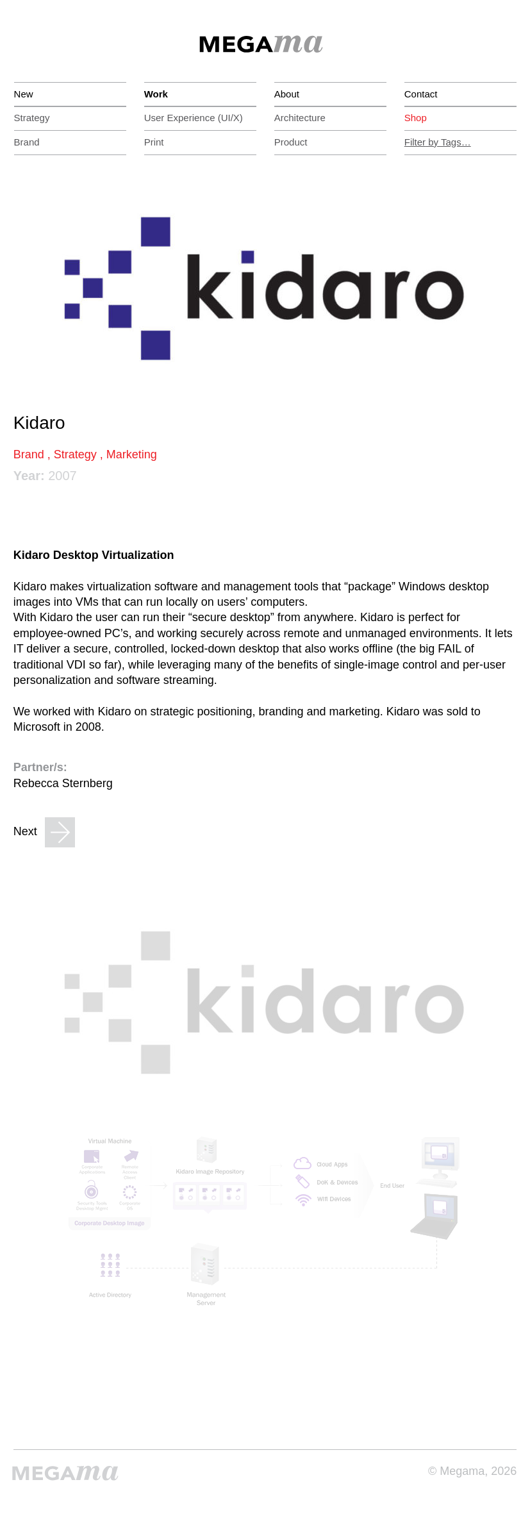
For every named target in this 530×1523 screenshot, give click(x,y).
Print (154, 142)
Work (156, 93)
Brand (27, 142)
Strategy (32, 117)
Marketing (131, 454)
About (286, 93)
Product (291, 142)
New (23, 93)
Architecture (300, 117)
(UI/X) (193, 117)
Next (44, 832)
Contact (421, 93)
